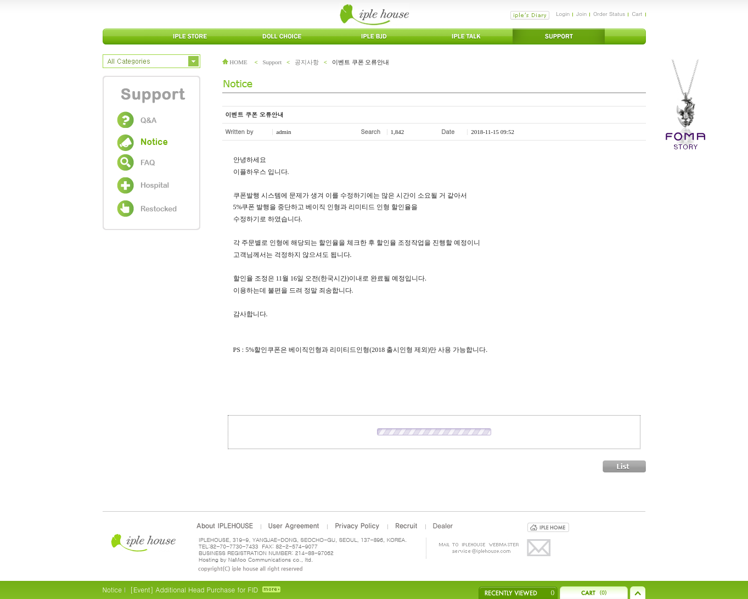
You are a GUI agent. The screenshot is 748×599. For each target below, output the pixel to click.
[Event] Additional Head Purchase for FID (194, 589)
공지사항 (307, 62)
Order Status (609, 14)
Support (272, 62)
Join (581, 14)
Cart (637, 14)
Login (563, 14)
